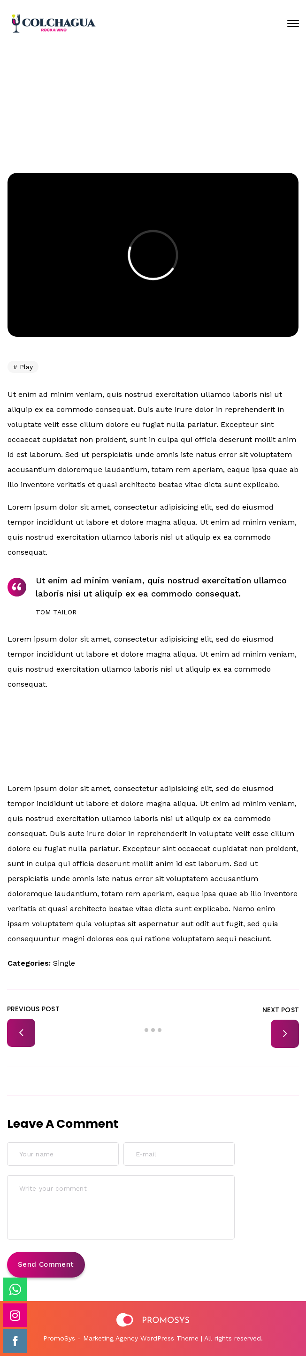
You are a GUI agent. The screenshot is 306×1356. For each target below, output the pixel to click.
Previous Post (33, 1009)
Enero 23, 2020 (160, 90)
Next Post (280, 1010)
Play (26, 367)
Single (64, 963)
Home (137, 122)
